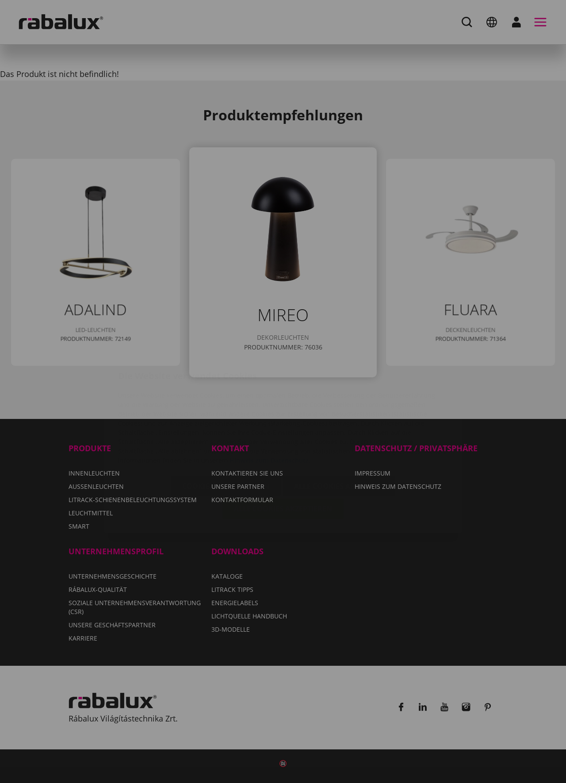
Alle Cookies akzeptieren (283, 456)
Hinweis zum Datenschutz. (269, 407)
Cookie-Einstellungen (225, 433)
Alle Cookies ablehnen (339, 433)
